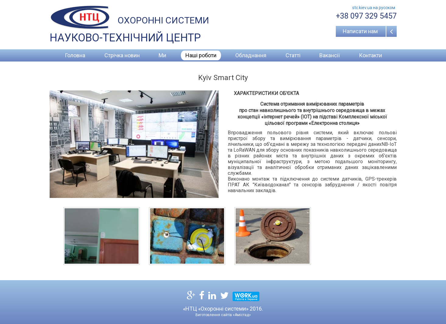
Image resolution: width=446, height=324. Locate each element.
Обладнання (250, 55)
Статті (293, 55)
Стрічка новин (122, 55)
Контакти (370, 55)
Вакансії (329, 55)
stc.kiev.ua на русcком (373, 7)
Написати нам (360, 31)
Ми (162, 55)
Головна (75, 55)
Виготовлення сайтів (213, 315)
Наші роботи (200, 55)
